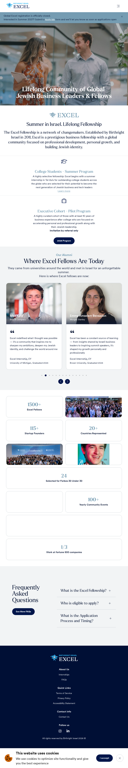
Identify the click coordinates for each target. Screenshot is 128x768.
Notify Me (50, 19)
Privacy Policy (64, 698)
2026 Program (64, 240)
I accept (104, 758)
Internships (64, 674)
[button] (60, 381)
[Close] (119, 758)
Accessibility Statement (64, 703)
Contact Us (64, 717)
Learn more (64, 191)
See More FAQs (23, 611)
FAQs (64, 679)
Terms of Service (64, 693)
